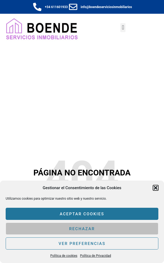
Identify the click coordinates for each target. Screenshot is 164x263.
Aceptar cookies (82, 214)
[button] (155, 188)
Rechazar (82, 228)
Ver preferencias (81, 243)
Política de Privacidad (95, 256)
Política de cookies (64, 256)
